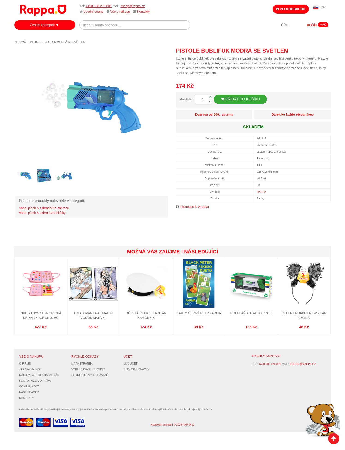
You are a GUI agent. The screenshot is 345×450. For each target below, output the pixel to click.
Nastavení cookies (161, 424)
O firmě (25, 363)
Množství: (186, 99)
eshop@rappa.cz (132, 6)
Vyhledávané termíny (88, 369)
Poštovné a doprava (35, 380)
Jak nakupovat (30, 369)
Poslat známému (308, 51)
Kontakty (143, 11)
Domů (20, 42)
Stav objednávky (137, 369)
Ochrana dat (29, 386)
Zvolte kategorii (42, 25)
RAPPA (261, 191)
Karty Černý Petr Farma (198, 313)
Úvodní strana (93, 11)
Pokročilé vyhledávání (89, 375)
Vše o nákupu (120, 11)
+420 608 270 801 (99, 6)
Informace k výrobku (194, 206)
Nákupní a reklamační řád (39, 375)
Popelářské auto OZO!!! (251, 313)
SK (324, 7)
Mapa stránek (82, 363)
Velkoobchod (290, 9)
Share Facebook (317, 51)
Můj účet (131, 363)
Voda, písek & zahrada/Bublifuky (42, 213)
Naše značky (29, 392)
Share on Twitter (326, 51)
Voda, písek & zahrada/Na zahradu (44, 208)
